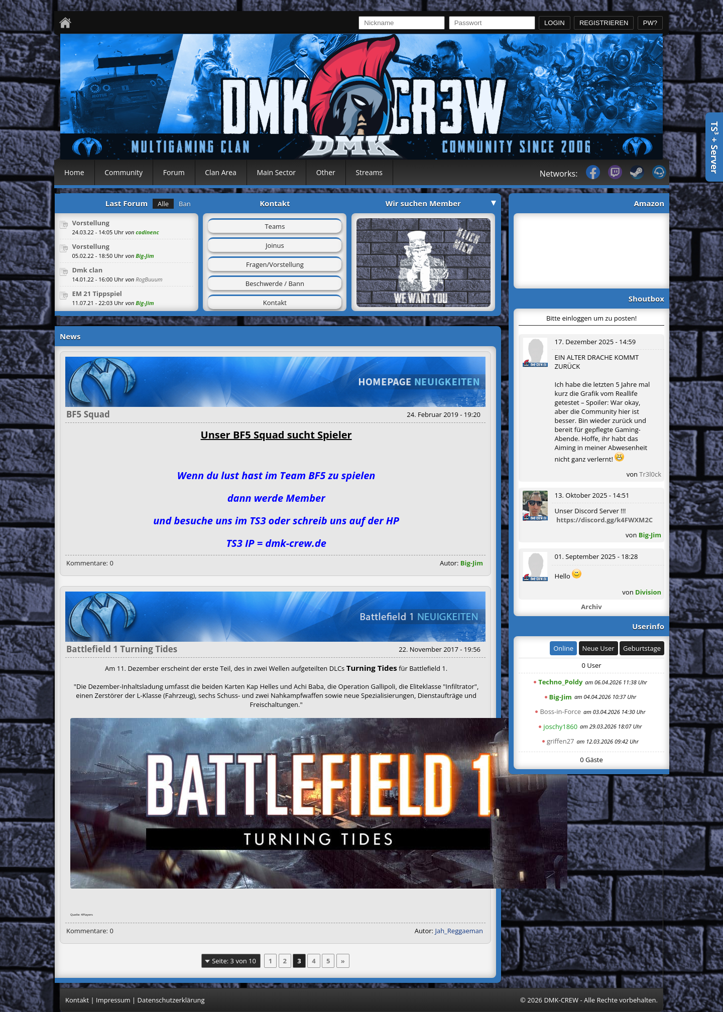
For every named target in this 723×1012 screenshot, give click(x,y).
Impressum (113, 999)
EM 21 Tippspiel (97, 293)
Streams (369, 172)
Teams (275, 226)
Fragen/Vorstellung (275, 264)
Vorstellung (90, 222)
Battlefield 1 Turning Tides (121, 649)
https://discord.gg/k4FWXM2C (604, 519)
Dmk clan (87, 269)
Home (74, 172)
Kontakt (275, 302)
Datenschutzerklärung (171, 999)
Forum (174, 172)
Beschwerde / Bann (275, 283)
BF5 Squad (88, 414)
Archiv (591, 606)
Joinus (275, 245)
